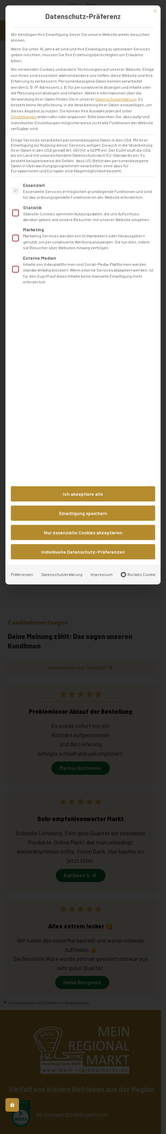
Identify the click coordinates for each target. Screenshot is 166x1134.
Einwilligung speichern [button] (83, 513)
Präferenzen (22, 574)
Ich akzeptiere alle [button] (83, 494)
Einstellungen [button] (24, 116)
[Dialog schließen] (155, 10)
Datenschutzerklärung (116, 99)
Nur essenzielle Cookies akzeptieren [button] (83, 532)
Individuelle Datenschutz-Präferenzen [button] (83, 552)
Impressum (102, 574)
